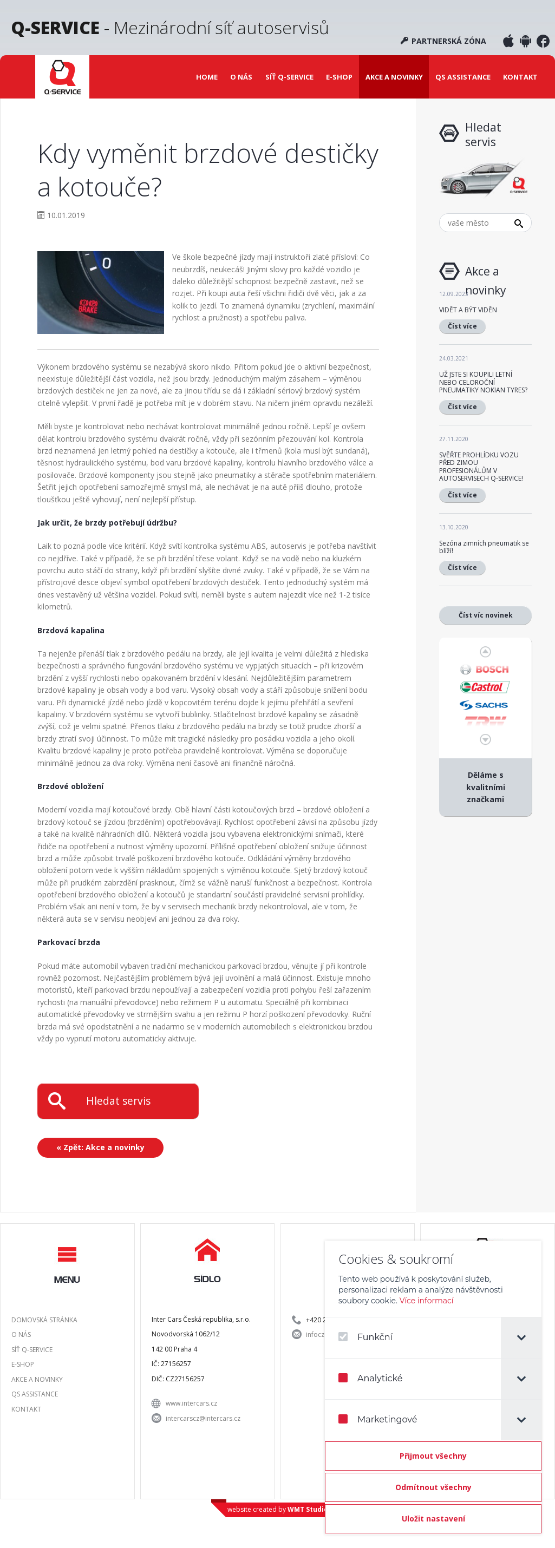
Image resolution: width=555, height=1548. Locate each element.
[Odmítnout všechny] (433, 1487)
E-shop (339, 77)
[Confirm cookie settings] (433, 1518)
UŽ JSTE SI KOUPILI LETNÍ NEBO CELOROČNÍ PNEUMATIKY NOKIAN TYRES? (483, 382)
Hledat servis (118, 1100)
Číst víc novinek (486, 615)
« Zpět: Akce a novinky (100, 1147)
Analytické (370, 1378)
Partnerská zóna (443, 41)
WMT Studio (308, 1509)
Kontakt (520, 77)
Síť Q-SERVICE (289, 77)
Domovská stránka (44, 1319)
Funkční (365, 1337)
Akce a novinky (394, 77)
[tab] (521, 1337)
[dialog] (433, 1387)
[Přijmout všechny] (433, 1456)
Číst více (462, 326)
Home (207, 77)
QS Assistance (463, 77)
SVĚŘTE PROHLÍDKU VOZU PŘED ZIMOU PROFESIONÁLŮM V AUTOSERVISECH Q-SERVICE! (481, 466)
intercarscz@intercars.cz (203, 1418)
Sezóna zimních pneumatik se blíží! (484, 547)
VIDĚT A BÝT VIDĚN (468, 309)
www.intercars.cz (191, 1403)
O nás (241, 77)
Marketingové (377, 1419)
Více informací (427, 1301)
